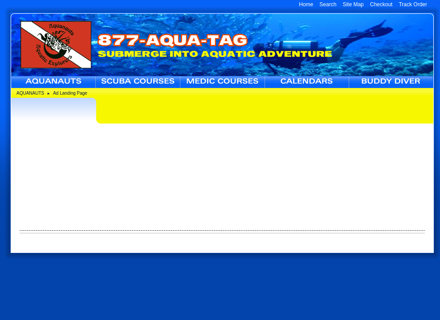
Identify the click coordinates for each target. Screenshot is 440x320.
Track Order (413, 4)
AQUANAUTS (30, 93)
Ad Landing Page (70, 93)
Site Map (352, 4)
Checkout (381, 4)
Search (327, 4)
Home (306, 4)
